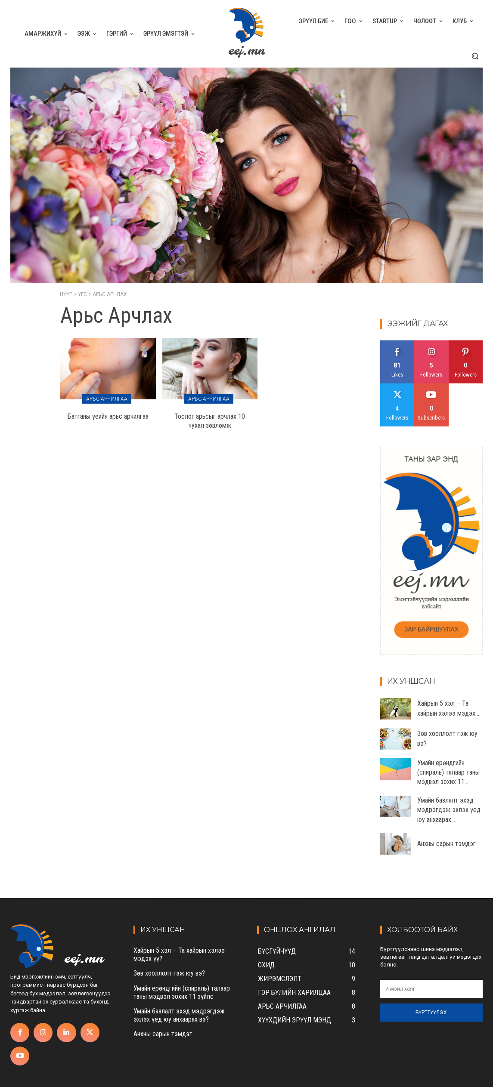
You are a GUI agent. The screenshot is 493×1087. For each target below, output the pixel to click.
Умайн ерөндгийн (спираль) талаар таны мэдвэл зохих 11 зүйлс (181, 992)
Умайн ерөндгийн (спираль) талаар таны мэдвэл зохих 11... (448, 772)
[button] (475, 56)
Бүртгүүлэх (431, 1013)
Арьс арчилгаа (106, 399)
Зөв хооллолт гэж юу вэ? (169, 973)
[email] (431, 989)
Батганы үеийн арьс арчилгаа (108, 416)
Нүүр (66, 294)
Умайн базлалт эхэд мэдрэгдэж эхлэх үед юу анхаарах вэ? (179, 1015)
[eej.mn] (246, 34)
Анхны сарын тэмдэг (446, 844)
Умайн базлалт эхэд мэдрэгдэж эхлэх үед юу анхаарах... (449, 810)
